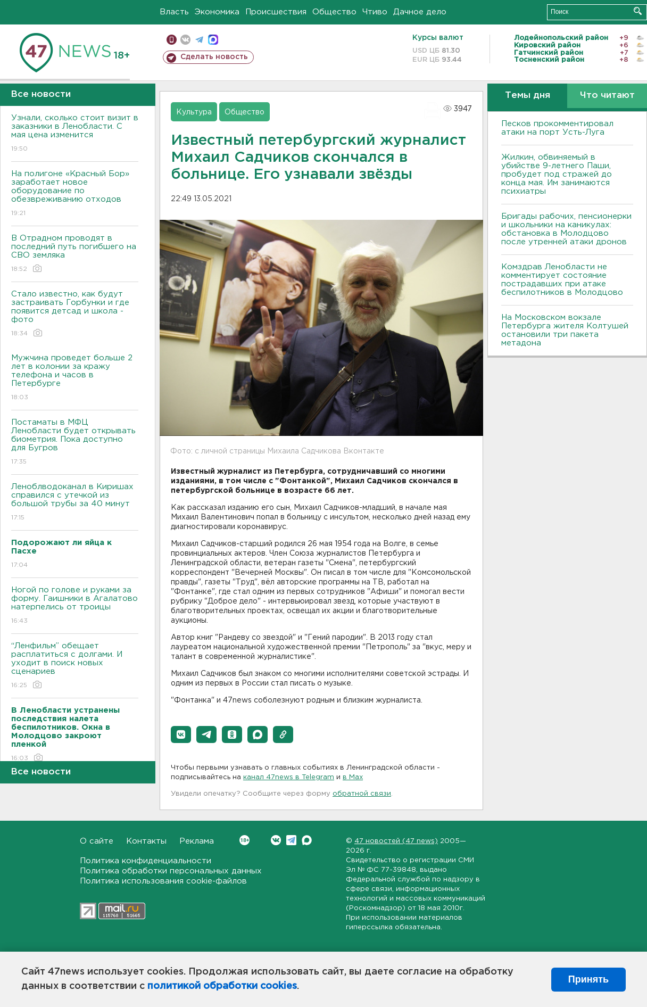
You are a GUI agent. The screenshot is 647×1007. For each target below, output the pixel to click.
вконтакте (185, 40)
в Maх (353, 777)
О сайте (96, 841)
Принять (588, 979)
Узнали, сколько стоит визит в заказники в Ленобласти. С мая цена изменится (74, 133)
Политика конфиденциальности (145, 860)
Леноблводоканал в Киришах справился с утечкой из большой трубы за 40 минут (74, 502)
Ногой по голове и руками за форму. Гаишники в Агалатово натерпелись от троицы (74, 606)
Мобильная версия (172, 40)
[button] (181, 734)
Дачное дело (419, 12)
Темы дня (527, 96)
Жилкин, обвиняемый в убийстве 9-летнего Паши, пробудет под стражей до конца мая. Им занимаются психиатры (556, 174)
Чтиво (374, 12)
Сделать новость (214, 57)
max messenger (213, 40)
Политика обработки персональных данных (171, 871)
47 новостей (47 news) (396, 841)
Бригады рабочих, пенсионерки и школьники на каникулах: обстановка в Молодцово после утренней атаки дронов (566, 229)
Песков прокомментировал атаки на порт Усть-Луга (557, 128)
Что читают (607, 96)
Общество (334, 12)
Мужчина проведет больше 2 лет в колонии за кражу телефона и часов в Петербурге (74, 378)
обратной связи (362, 794)
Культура (194, 112)
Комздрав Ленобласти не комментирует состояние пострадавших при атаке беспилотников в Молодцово (562, 279)
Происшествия (275, 12)
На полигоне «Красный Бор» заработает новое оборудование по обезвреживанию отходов (74, 194)
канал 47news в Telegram (288, 777)
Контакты (146, 841)
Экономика (217, 12)
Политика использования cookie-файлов (163, 881)
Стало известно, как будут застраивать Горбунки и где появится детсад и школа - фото (74, 314)
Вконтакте (244, 840)
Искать (638, 11)
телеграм (199, 40)
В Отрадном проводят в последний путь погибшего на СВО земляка (74, 254)
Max (307, 840)
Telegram (291, 840)
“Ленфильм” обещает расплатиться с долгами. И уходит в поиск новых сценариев (74, 666)
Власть (174, 12)
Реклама (196, 841)
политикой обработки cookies (222, 986)
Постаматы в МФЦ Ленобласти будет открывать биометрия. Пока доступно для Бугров (74, 442)
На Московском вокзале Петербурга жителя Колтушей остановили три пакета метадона (564, 330)
